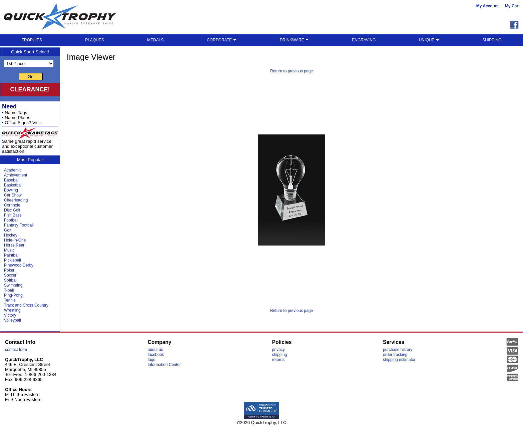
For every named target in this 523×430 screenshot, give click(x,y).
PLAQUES (94, 40)
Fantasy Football (19, 225)
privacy (278, 349)
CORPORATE (221, 40)
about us (155, 349)
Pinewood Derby (18, 265)
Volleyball (12, 320)
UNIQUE (429, 40)
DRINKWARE (294, 40)
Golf (7, 230)
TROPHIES (32, 40)
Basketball (13, 185)
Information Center (164, 364)
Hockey (10, 235)
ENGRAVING (364, 40)
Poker (9, 270)
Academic (13, 170)
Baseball (11, 180)
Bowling (11, 190)
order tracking (395, 354)
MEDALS (155, 40)
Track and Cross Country (26, 305)
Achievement (15, 175)
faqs (151, 359)
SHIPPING (491, 40)
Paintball (11, 255)
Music (9, 250)
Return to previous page (291, 71)
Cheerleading (16, 200)
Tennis (10, 300)
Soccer (10, 275)
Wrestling (12, 310)
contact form (16, 349)
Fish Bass (13, 215)
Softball (10, 280)
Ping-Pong (13, 295)
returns (278, 359)
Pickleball (12, 260)
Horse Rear (14, 245)
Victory (10, 315)
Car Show (13, 195)
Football (11, 220)
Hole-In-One (15, 240)
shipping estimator (399, 359)
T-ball (9, 290)
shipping (279, 354)
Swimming (13, 285)
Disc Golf (12, 210)
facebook (156, 354)
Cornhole (12, 205)
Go (31, 76)
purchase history (397, 349)
